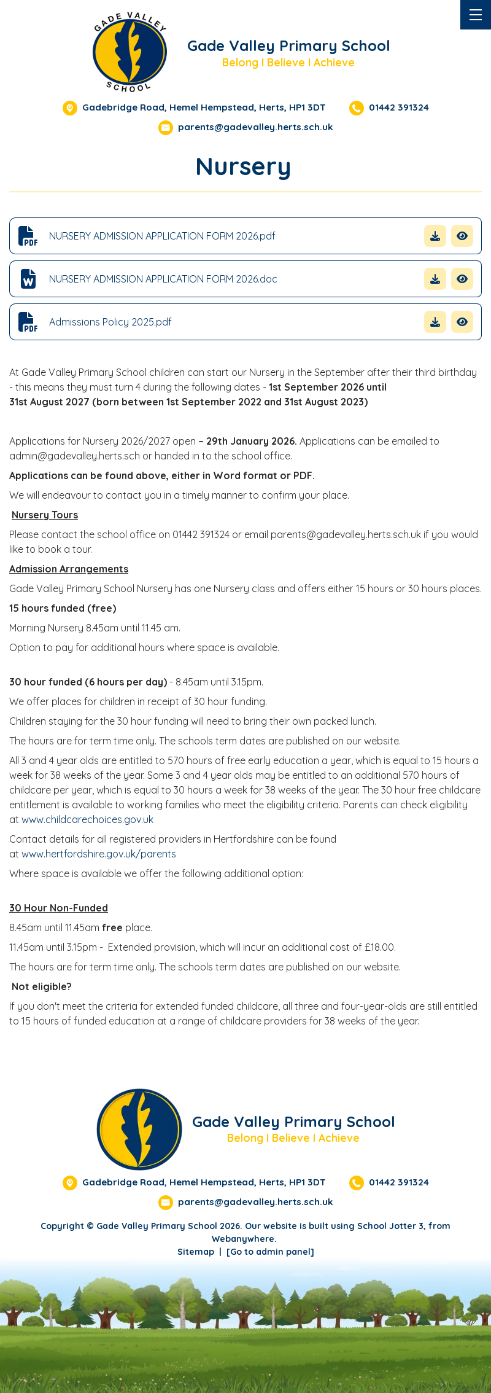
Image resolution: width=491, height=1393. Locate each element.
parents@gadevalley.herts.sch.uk (255, 127)
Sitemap (195, 1251)
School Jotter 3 (390, 1225)
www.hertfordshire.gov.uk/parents (98, 854)
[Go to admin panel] (270, 1251)
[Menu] (475, 14)
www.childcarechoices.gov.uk (87, 819)
